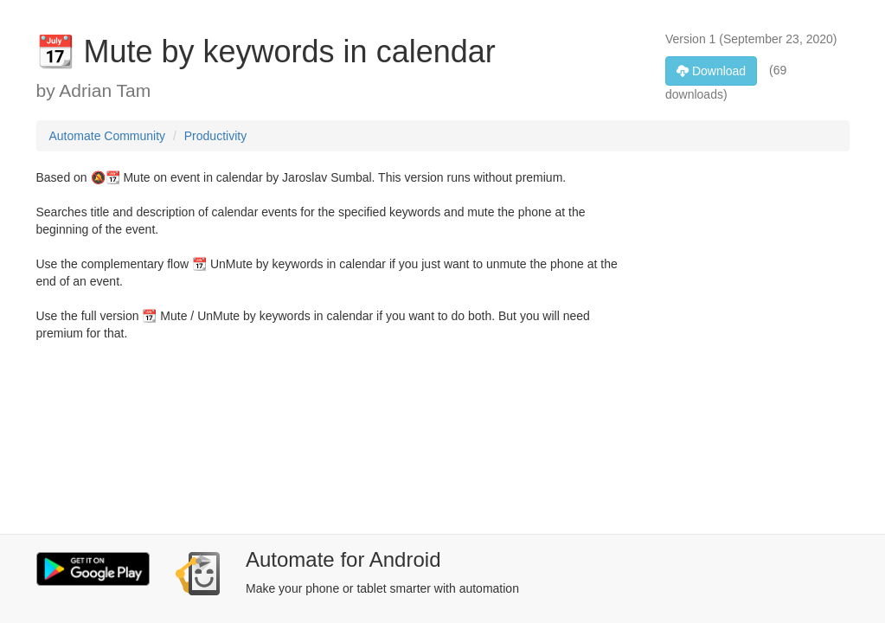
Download (711, 71)
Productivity (215, 136)
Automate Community (107, 136)
